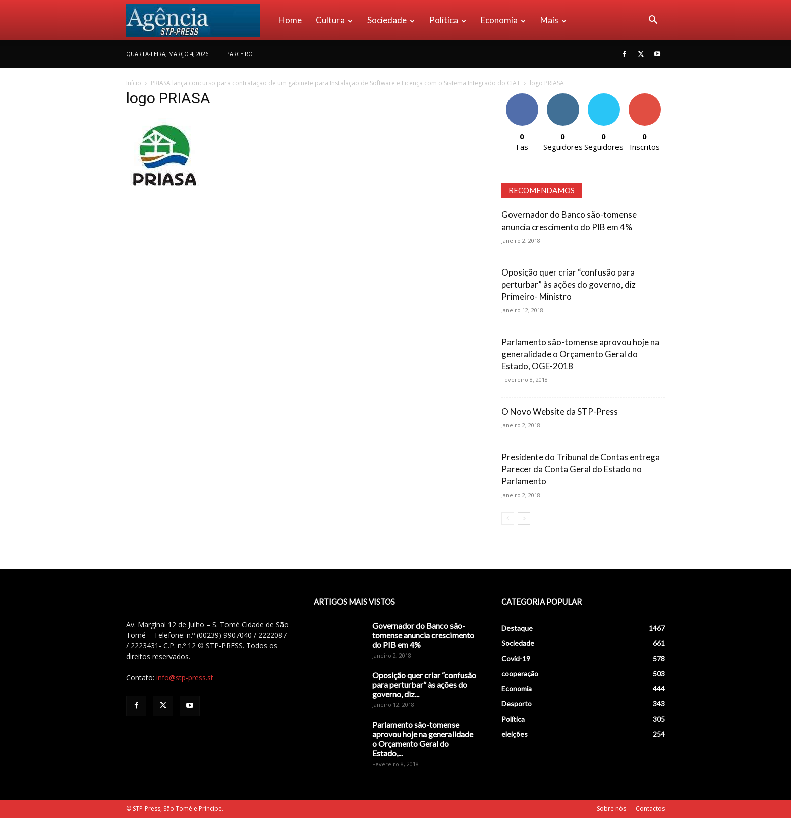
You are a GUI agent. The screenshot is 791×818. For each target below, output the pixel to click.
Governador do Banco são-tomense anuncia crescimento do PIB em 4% (423, 635)
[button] (653, 21)
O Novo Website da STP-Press (559, 411)
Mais (553, 20)
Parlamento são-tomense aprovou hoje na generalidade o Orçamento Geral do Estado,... (422, 739)
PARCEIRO (239, 54)
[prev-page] (507, 518)
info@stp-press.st (184, 677)
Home (290, 20)
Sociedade (391, 20)
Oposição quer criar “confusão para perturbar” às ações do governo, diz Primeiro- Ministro (568, 284)
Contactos (650, 808)
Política (447, 20)
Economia (503, 20)
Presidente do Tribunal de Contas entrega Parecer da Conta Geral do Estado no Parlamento (580, 469)
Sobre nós (611, 808)
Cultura (334, 20)
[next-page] (524, 518)
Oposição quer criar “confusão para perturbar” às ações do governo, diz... (424, 684)
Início (133, 83)
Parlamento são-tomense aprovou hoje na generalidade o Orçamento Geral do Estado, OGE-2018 (580, 354)
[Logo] (198, 20)
